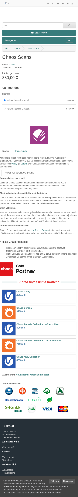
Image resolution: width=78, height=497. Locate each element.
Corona (24, 164)
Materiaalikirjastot (39, 374)
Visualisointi (22, 374)
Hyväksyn (68, 481)
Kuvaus (5, 151)
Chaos (17, 48)
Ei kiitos (55, 481)
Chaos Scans (33, 48)
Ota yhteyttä (8, 447)
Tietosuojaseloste (11, 437)
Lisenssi (6, 94)
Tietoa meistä (9, 431)
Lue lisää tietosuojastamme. (17, 486)
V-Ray (14, 164)
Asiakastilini (8, 470)
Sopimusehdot (9, 434)
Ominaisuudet (20, 151)
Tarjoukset (7, 460)
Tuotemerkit (8, 457)
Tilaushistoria (8, 473)
